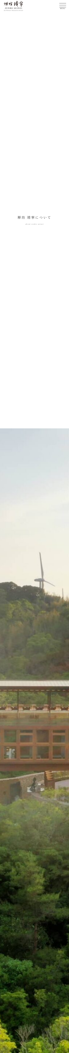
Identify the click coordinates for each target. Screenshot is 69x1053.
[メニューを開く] (62, 5)
